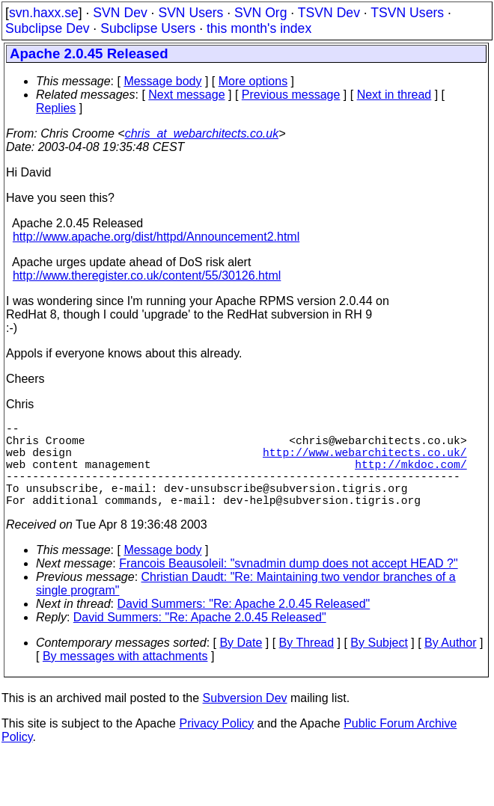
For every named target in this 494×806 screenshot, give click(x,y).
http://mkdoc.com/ (411, 475)
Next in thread (394, 94)
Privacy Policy (216, 744)
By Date (240, 663)
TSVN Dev (329, 12)
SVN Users (190, 12)
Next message (186, 94)
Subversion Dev (245, 719)
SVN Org (260, 12)
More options (253, 81)
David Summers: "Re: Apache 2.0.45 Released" (244, 624)
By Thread (307, 663)
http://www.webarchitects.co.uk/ (365, 460)
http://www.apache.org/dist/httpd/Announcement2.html (156, 236)
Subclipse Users (147, 28)
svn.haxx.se (44, 12)
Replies (56, 108)
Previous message (291, 94)
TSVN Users (407, 12)
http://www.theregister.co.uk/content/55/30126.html (147, 275)
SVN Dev (120, 12)
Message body (162, 81)
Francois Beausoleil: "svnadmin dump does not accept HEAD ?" (288, 584)
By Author (450, 663)
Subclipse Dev (47, 28)
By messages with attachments (125, 677)
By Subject (378, 663)
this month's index (259, 28)
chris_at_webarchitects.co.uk (201, 133)
